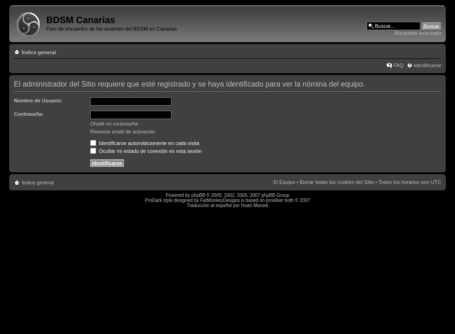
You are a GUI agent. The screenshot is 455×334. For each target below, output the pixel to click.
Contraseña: (28, 114)
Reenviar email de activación (122, 131)
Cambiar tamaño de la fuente (434, 50)
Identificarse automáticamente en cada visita (144, 143)
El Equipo (284, 182)
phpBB (198, 195)
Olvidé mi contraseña (114, 123)
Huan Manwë (254, 205)
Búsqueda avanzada (418, 33)
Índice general (39, 52)
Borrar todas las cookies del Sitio (337, 182)
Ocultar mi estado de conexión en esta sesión (146, 151)
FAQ (399, 65)
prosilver (274, 200)
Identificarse (427, 65)
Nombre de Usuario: (38, 100)
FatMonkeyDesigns (220, 200)
